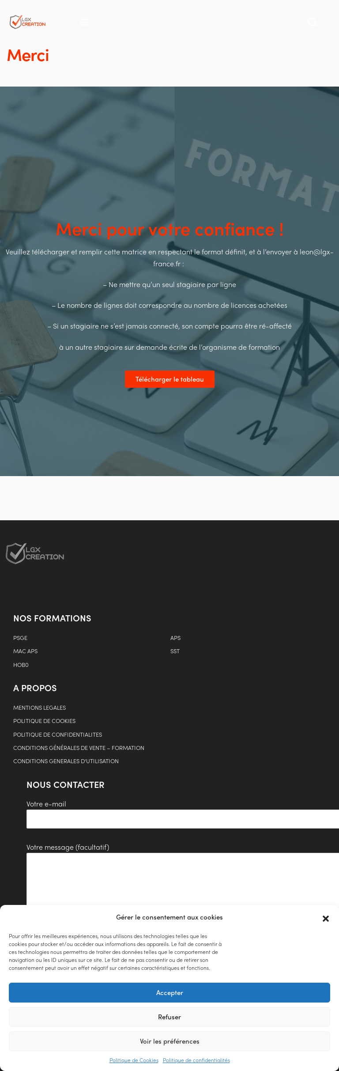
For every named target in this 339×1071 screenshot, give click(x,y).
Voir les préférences (170, 1041)
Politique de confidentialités (196, 1060)
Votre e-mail (107, 814)
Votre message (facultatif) (106, 898)
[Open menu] (84, 22)
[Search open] (312, 22)
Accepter (169, 992)
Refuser (169, 1017)
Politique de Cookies (133, 1060)
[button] (325, 917)
